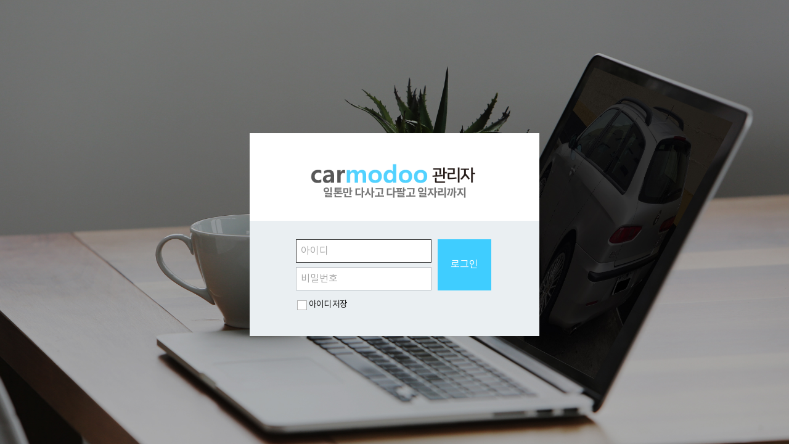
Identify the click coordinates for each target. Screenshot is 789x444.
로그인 (464, 264)
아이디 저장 (328, 305)
